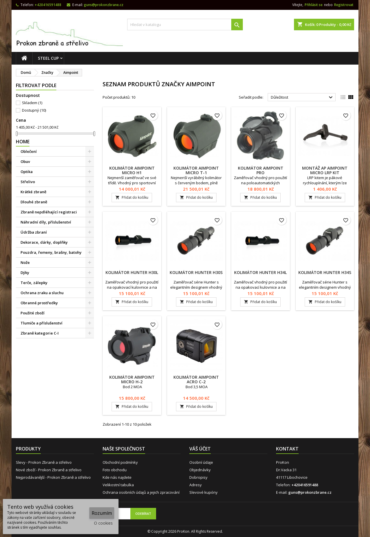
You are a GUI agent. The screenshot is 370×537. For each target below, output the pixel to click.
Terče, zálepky (34, 282)
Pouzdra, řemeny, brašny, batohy (51, 252)
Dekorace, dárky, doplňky (44, 242)
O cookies (103, 523)
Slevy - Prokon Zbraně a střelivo (44, 462)
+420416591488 (48, 4)
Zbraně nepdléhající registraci (49, 212)
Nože (25, 262)
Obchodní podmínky (120, 462)
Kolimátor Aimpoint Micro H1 (132, 170)
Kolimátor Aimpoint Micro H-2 (132, 379)
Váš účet (200, 449)
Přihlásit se (314, 4)
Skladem (32, 102)
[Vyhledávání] (185, 24)
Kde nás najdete (117, 477)
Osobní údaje (201, 462)
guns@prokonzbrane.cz (103, 4)
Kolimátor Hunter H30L (132, 272)
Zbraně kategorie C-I (40, 333)
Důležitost (302, 97)
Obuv (25, 161)
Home (22, 141)
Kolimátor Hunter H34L (260, 272)
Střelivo (28, 181)
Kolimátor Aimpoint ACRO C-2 (196, 379)
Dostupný (34, 110)
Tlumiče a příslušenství (41, 323)
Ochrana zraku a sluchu (42, 292)
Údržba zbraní (34, 232)
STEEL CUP (48, 58)
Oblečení (29, 151)
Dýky (25, 272)
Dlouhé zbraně (34, 201)
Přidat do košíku (131, 197)
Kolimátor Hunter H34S (324, 272)
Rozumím (102, 513)
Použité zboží (33, 313)
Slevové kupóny (203, 492)
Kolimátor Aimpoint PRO (260, 170)
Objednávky (200, 469)
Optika (27, 171)
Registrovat (344, 4)
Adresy (195, 484)
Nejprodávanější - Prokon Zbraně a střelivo (53, 477)
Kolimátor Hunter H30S (196, 272)
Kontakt (287, 449)
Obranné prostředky (39, 302)
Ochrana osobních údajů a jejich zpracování (141, 492)
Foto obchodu (115, 469)
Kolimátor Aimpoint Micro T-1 (196, 170)
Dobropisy (198, 477)
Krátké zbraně (33, 191)
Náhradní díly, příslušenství (46, 222)
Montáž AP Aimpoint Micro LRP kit (324, 170)
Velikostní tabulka (118, 484)
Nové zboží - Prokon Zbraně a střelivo (49, 469)
